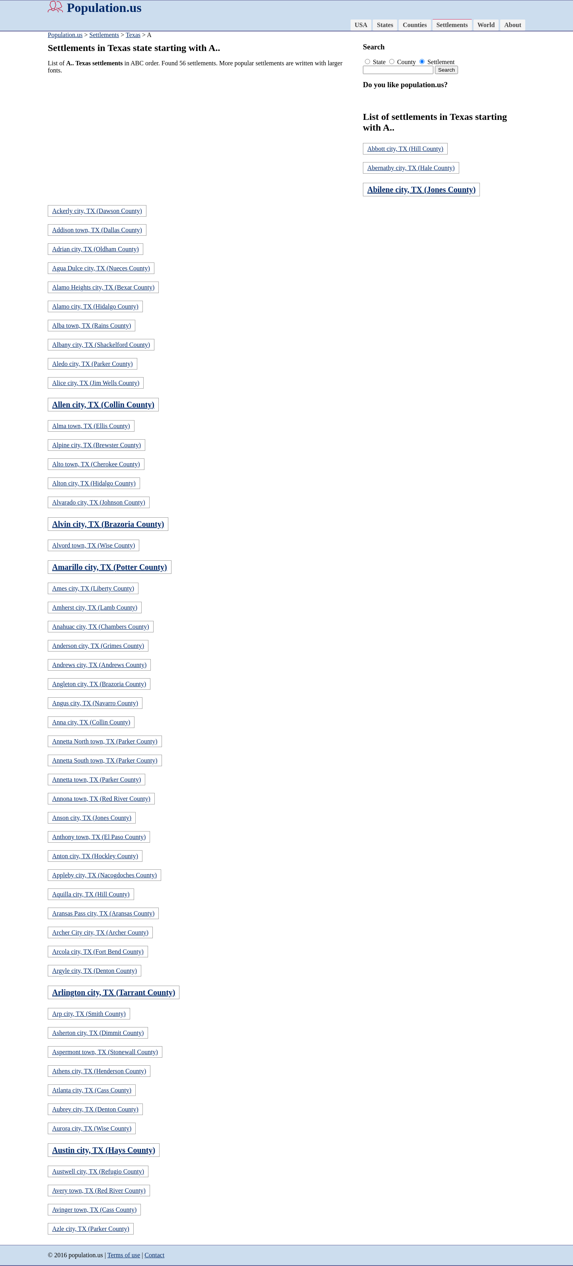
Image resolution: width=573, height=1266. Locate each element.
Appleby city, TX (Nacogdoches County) (104, 875)
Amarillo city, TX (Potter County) (109, 567)
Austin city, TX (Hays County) (103, 1150)
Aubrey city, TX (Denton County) (95, 1109)
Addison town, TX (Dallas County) (97, 230)
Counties (415, 25)
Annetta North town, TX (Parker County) (105, 741)
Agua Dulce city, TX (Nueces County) (101, 268)
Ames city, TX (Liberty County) (93, 588)
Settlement (436, 62)
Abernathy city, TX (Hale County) (411, 167)
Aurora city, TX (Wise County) (91, 1128)
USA (361, 25)
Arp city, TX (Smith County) (89, 1013)
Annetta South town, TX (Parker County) (105, 760)
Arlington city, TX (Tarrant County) (113, 992)
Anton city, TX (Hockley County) (95, 856)
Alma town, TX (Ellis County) (91, 426)
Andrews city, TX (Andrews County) (99, 664)
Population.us (104, 7)
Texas (133, 34)
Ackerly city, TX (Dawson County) (97, 210)
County (403, 62)
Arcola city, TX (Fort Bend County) (98, 951)
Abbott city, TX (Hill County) (405, 148)
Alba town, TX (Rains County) (91, 325)
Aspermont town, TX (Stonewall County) (105, 1052)
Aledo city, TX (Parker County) (92, 363)
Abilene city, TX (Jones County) (421, 189)
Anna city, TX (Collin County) (91, 722)
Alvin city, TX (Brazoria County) (108, 524)
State (376, 62)
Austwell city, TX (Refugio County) (98, 1171)
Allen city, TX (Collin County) (103, 404)
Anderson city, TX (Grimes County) (98, 645)
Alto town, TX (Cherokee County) (96, 464)
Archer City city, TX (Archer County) (100, 932)
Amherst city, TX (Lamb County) (94, 607)
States (385, 25)
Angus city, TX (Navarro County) (95, 703)
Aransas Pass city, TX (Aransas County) (103, 913)
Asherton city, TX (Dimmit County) (98, 1032)
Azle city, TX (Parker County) (90, 1228)
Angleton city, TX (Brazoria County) (99, 684)
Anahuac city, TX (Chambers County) (100, 626)
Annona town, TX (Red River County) (101, 798)
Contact (154, 1255)
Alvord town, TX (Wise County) (93, 545)
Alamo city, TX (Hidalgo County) (95, 306)
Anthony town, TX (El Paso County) (99, 837)
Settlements (452, 25)
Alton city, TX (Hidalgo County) (94, 483)
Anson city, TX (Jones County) (91, 817)
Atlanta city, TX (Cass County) (91, 1090)
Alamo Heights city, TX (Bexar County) (103, 287)
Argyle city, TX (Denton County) (94, 970)
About (512, 25)
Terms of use (123, 1255)
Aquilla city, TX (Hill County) (91, 894)
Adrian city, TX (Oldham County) (95, 249)
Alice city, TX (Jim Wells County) (95, 383)
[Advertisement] (203, 136)
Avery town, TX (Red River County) (99, 1190)
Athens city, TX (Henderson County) (99, 1071)
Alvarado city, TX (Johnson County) (98, 502)
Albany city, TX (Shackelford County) (101, 344)
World (486, 25)
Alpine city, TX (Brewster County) (96, 445)
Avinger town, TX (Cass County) (94, 1209)
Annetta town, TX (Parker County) (96, 779)
